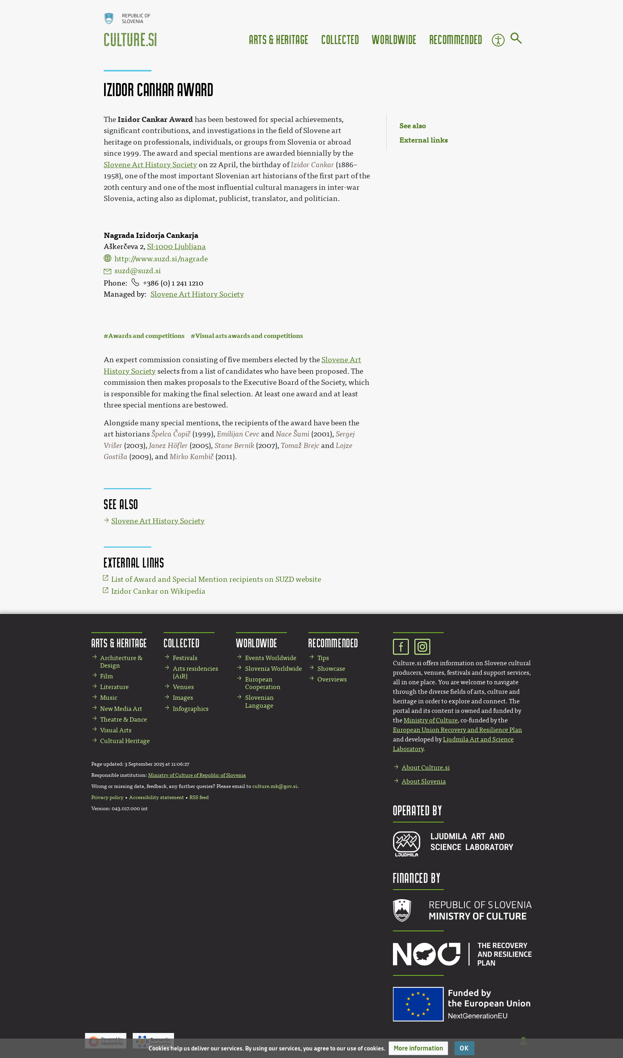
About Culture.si (426, 767)
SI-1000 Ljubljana (176, 246)
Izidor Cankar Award (155, 119)
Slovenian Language (259, 701)
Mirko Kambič (192, 456)
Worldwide (394, 39)
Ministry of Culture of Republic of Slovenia (197, 775)
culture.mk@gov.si (274, 786)
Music (108, 697)
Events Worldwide (270, 658)
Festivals (185, 658)
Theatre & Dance (123, 719)
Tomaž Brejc (300, 445)
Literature (114, 687)
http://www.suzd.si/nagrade (161, 259)
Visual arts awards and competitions (249, 336)
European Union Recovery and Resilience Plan (457, 730)
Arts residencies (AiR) (195, 672)
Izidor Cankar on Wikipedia (158, 591)
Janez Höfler (168, 445)
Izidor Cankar (312, 164)
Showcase (331, 668)
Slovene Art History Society (197, 294)
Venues (183, 687)
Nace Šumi (293, 434)
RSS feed (199, 797)
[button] (418, 1048)
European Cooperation (263, 683)
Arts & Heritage (279, 39)
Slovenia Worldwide (273, 668)
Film (106, 676)
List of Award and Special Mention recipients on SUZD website (216, 579)
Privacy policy (107, 797)
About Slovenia (424, 781)
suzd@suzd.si (137, 270)
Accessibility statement (156, 797)
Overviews (332, 679)
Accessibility (498, 40)
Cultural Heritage (125, 741)
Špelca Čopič (171, 434)
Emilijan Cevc (238, 434)
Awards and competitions (146, 336)
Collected (340, 39)
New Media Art (121, 708)
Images (183, 697)
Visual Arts (116, 730)
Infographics (191, 708)
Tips (323, 658)
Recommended (456, 39)
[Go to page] (516, 39)
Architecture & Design (121, 661)
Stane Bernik (234, 445)
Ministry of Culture (431, 720)
